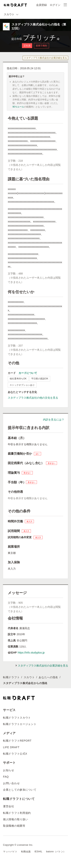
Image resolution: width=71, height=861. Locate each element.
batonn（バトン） (56, 851)
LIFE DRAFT (11, 747)
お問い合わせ (11, 783)
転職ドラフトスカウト (17, 717)
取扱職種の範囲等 (14, 825)
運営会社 (8, 806)
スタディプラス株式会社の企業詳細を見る (45, 58)
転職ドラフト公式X (15, 753)
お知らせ (8, 770)
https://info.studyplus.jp (31, 652)
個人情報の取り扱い (15, 819)
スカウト (29, 677)
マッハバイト (10, 851)
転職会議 (26, 851)
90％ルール (18, 106)
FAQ (6, 776)
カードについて (28, 372)
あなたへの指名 (48, 677)
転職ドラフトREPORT (17, 740)
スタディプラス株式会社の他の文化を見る (33, 397)
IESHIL (38, 851)
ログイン (55, 4)
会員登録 (41, 4)
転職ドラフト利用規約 (17, 812)
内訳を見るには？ (53, 419)
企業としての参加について (19, 789)
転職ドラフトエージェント (19, 724)
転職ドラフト (11, 677)
